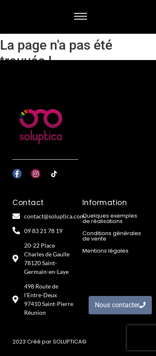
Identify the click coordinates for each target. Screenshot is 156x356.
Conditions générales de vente (111, 236)
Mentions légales (105, 251)
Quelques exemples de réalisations (109, 218)
